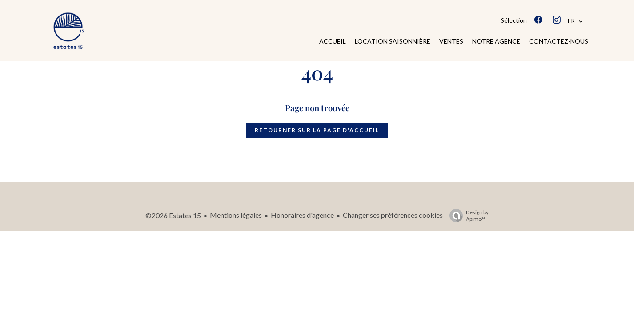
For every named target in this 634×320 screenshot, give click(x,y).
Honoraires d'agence (302, 215)
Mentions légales (236, 215)
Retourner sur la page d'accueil (317, 130)
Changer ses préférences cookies (393, 215)
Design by (467, 215)
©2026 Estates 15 (173, 215)
